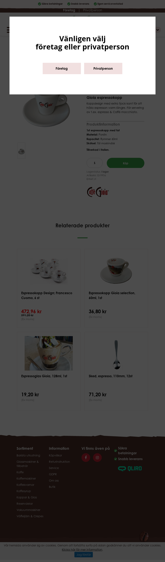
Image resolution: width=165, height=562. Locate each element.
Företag (62, 68)
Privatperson (103, 68)
